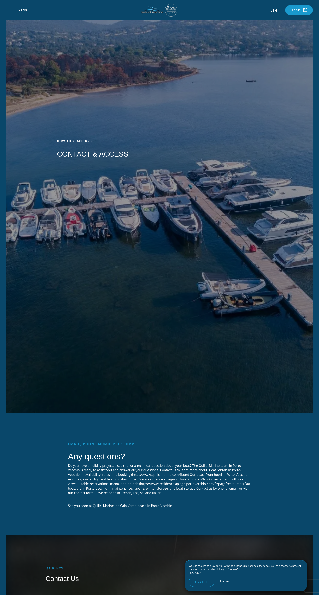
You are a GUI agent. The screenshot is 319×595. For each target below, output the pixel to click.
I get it (201, 581)
